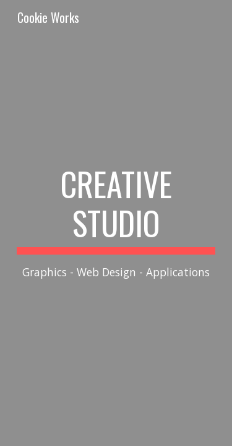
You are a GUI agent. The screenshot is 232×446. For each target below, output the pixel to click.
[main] (116, 223)
